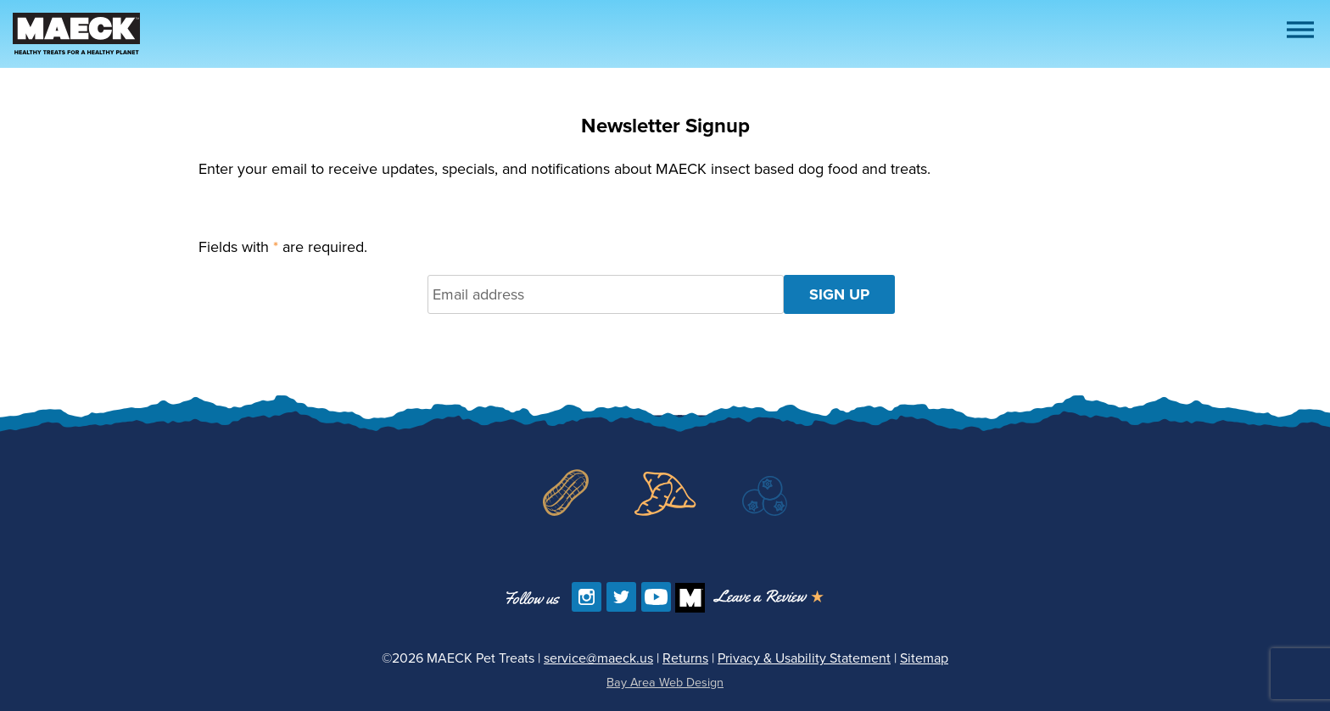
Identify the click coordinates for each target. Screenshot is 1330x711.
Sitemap (924, 658)
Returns (685, 658)
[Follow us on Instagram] (586, 597)
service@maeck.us (598, 658)
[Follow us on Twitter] (621, 597)
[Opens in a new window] (768, 597)
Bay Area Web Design (665, 682)
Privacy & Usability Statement (804, 658)
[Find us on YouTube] (656, 597)
